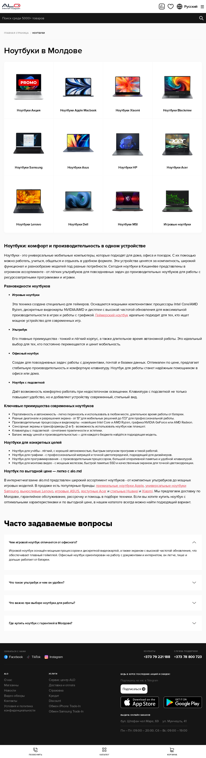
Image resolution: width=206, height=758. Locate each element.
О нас (8, 680)
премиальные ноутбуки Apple (120, 485)
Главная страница (16, 33)
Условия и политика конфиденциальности (19, 708)
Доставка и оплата (62, 685)
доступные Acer (94, 491)
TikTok (33, 657)
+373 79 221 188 (157, 657)
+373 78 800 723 (188, 657)
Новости (10, 690)
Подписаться (134, 689)
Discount (55, 701)
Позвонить (35, 751)
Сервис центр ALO (62, 680)
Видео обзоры (14, 696)
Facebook (13, 657)
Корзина (172, 751)
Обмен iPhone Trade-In (65, 706)
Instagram (54, 657)
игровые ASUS (67, 491)
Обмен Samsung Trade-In (66, 711)
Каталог (104, 751)
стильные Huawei (124, 491)
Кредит (54, 696)
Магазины (11, 685)
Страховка (56, 690)
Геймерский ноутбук (111, 315)
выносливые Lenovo (36, 491)
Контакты (10, 701)
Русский (186, 6)
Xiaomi (147, 491)
